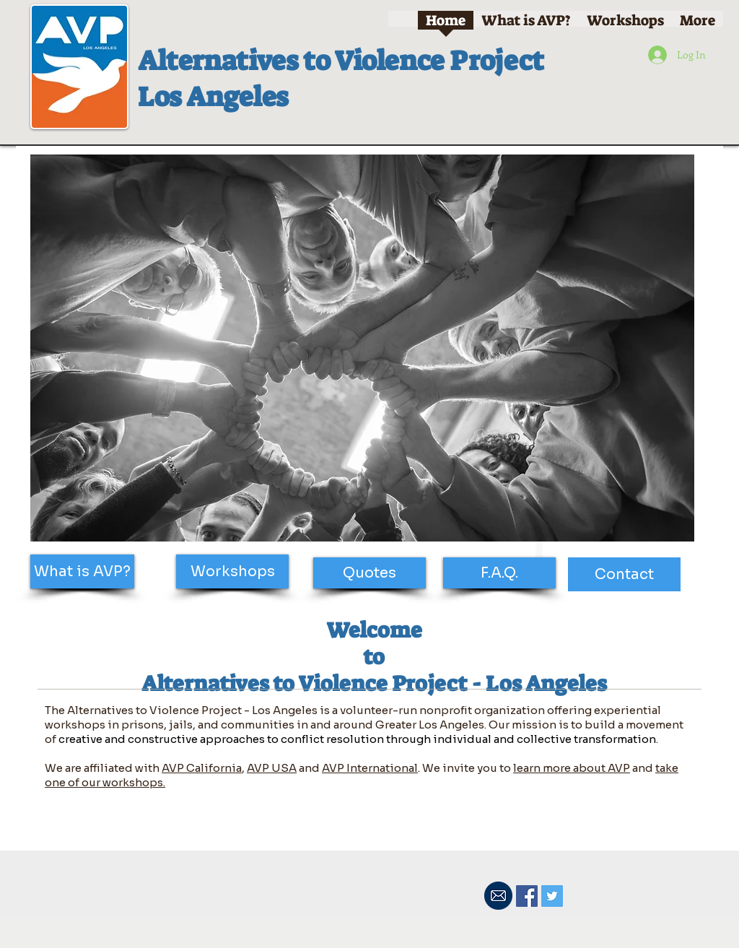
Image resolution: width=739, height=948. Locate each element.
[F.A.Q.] (499, 572)
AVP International (370, 768)
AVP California (202, 768)
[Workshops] (232, 571)
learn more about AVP (571, 768)
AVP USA (272, 768)
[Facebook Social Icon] (527, 896)
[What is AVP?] (82, 571)
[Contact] (624, 574)
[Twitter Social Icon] (552, 896)
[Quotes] (369, 572)
